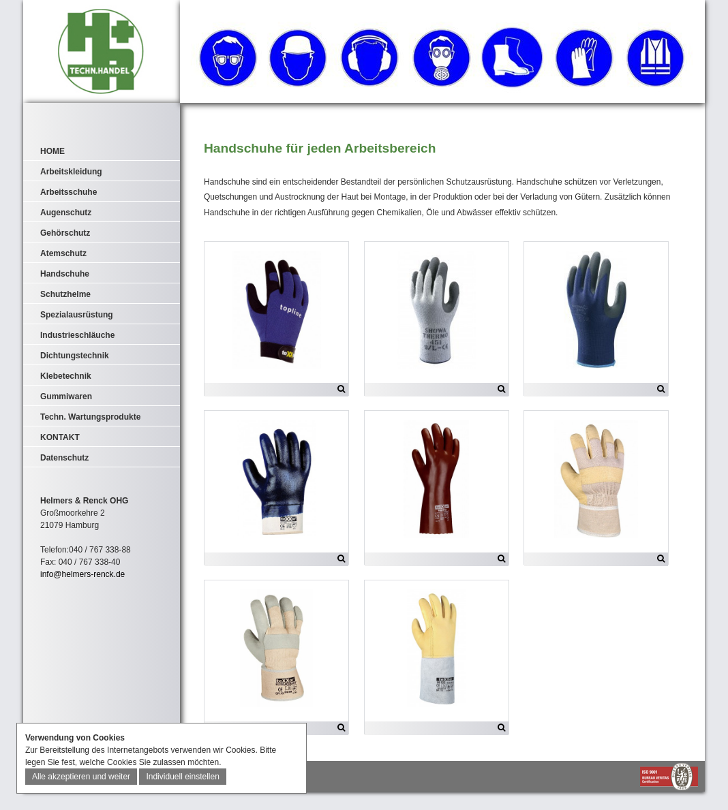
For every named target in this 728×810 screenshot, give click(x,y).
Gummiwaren (66, 396)
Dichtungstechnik (74, 355)
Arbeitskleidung (71, 171)
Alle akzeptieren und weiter (81, 776)
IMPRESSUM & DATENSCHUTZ (81, 794)
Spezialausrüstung (76, 315)
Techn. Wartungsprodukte (90, 417)
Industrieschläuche (77, 335)
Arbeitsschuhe (68, 192)
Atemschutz (63, 253)
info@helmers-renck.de (82, 574)
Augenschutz (65, 212)
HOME (52, 151)
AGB (142, 794)
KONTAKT (60, 437)
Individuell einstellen (182, 776)
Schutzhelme (65, 294)
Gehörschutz (65, 233)
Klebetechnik (65, 376)
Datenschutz (64, 458)
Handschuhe (64, 274)
